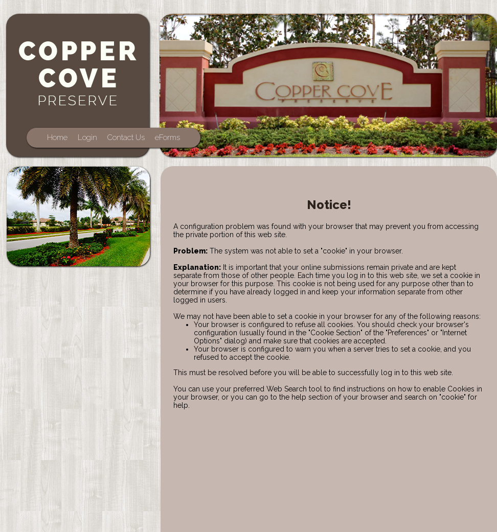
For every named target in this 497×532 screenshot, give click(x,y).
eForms (167, 137)
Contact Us (126, 137)
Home (57, 137)
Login (87, 137)
